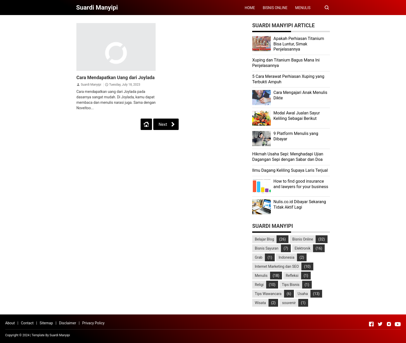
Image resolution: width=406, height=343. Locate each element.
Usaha (303, 294)
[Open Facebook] (371, 324)
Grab (258, 257)
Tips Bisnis (291, 285)
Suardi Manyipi (91, 84)
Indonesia (286, 257)
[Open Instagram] (389, 324)
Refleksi (292, 275)
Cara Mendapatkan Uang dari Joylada (115, 77)
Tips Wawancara (268, 294)
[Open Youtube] (398, 324)
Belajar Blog (264, 239)
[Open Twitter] (380, 324)
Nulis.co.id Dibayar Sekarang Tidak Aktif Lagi (299, 204)
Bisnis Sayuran (266, 248)
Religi (259, 285)
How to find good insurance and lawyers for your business (300, 184)
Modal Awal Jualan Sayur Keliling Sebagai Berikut (296, 116)
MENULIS (302, 8)
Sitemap (46, 323)
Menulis (261, 275)
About (10, 323)
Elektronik (302, 248)
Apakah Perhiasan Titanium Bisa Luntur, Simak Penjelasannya (298, 44)
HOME (250, 8)
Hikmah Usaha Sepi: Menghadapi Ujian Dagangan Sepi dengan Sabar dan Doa (287, 157)
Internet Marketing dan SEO (277, 266)
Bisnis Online (302, 239)
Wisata (260, 303)
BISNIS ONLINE (275, 8)
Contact (27, 323)
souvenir (289, 303)
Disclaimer (67, 323)
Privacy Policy (93, 323)
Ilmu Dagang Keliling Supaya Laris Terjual (290, 170)
